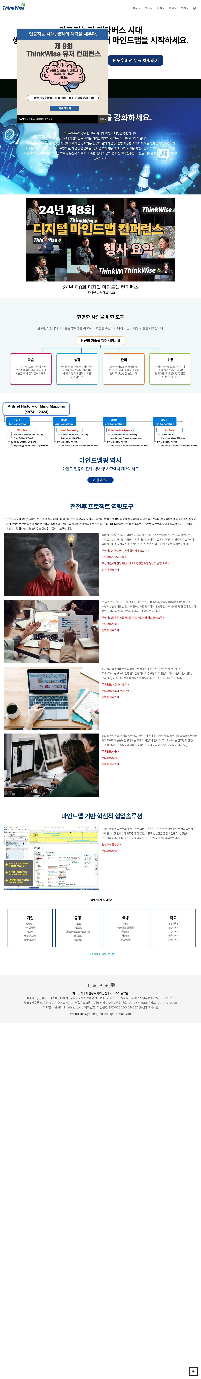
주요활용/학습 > (110, 751)
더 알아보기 (100, 480)
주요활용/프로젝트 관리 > (115, 684)
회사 (184, 8)
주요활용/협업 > (110, 624)
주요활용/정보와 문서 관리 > (117, 691)
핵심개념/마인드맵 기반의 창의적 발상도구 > (125, 550)
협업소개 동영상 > (111, 844)
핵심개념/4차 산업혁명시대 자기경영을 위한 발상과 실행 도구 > (135, 563)
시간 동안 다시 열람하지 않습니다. (36, 119)
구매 (160, 8)
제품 (136, 8)
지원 (172, 8)
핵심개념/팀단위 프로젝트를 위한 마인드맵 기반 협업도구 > (133, 617)
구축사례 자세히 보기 (101, 954)
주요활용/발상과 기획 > (114, 557)
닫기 (103, 119)
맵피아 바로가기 (110, 569)
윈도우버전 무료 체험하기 (136, 60)
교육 (148, 8)
